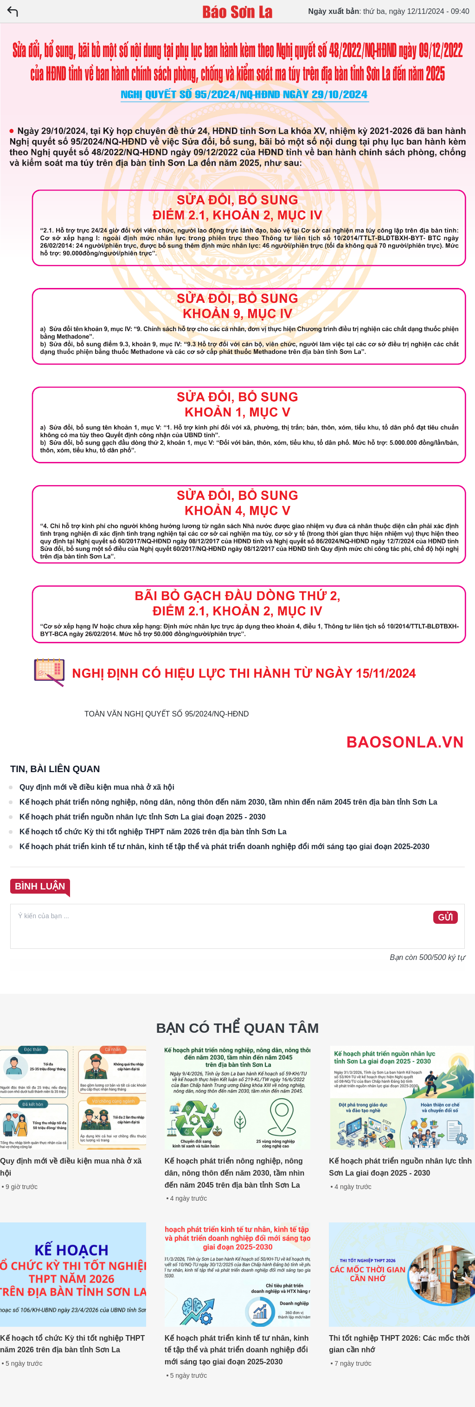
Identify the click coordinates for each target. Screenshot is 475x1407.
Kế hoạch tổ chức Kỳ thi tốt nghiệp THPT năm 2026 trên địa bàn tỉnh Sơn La (153, 832)
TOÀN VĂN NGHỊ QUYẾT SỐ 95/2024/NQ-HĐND (166, 714)
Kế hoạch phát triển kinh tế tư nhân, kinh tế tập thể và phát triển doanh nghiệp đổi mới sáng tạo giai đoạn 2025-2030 (224, 847)
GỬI (445, 918)
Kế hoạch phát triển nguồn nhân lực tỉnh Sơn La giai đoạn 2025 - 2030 (142, 817)
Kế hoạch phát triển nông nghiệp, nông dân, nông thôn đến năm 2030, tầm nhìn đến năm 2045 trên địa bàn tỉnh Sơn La (228, 802)
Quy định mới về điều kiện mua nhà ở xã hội (96, 787)
